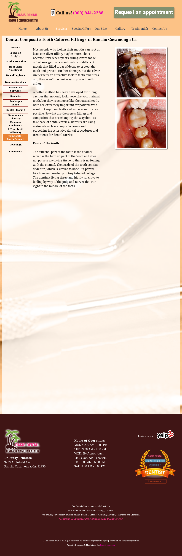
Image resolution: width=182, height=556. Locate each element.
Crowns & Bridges (15, 54)
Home (22, 29)
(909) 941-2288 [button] (88, 13)
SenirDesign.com (107, 545)
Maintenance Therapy (15, 117)
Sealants (15, 96)
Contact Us (159, 29)
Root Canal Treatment (15, 68)
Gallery (120, 29)
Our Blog (101, 29)
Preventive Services (15, 89)
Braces (15, 47)
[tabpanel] (88, 13)
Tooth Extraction (15, 61)
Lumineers (15, 151)
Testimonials (139, 29)
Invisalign (16, 144)
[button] (61, 11)
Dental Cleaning (15, 109)
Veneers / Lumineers (15, 124)
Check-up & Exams (15, 103)
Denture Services (15, 82)
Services (61, 29)
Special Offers (81, 29)
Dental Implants (15, 75)
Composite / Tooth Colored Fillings (15, 139)
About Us (42, 29)
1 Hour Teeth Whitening (15, 130)
